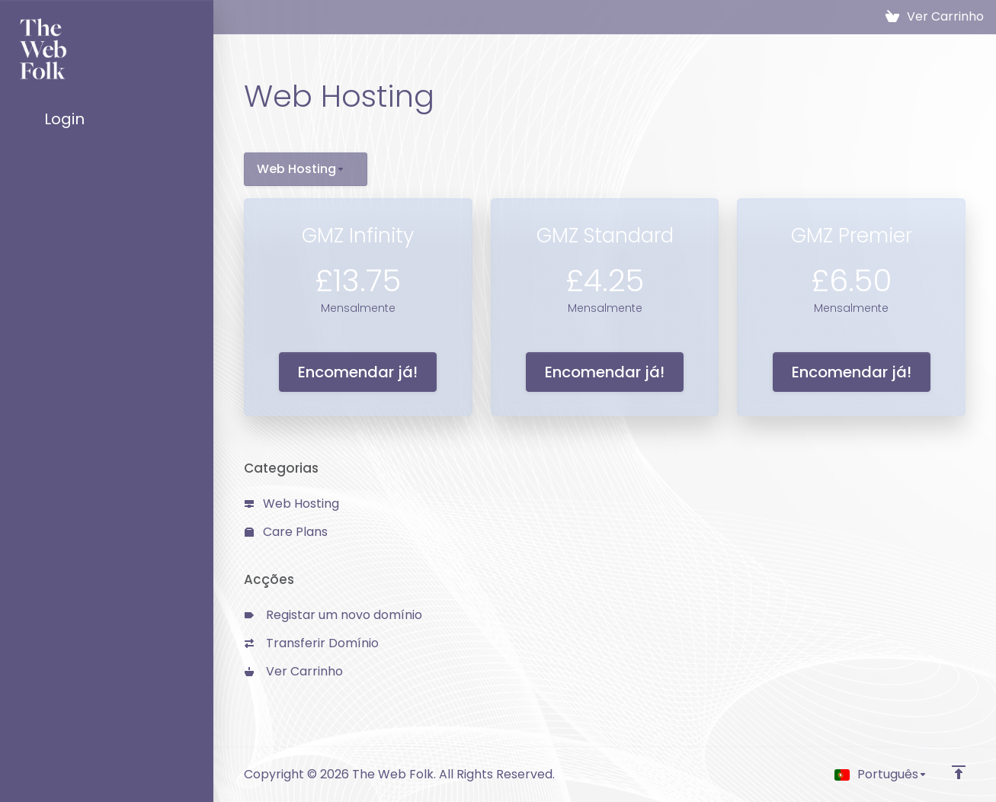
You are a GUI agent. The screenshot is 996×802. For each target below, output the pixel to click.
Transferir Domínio (312, 643)
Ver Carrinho (294, 671)
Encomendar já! (358, 372)
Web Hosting (292, 503)
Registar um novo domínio (333, 615)
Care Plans (286, 532)
